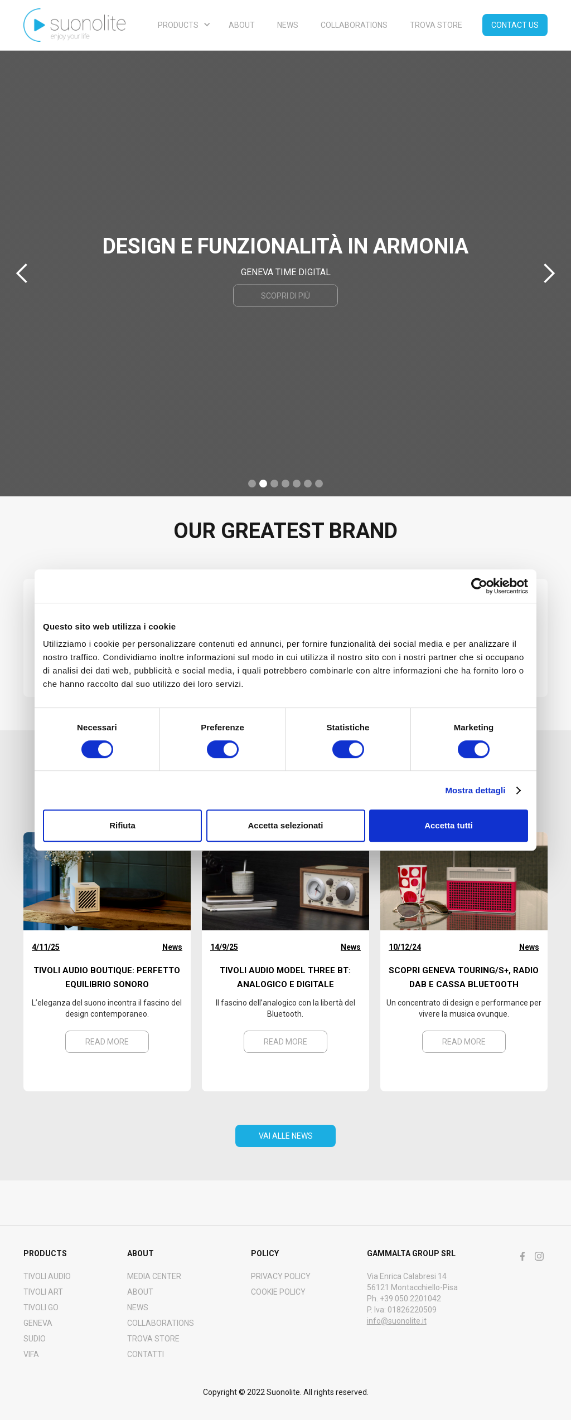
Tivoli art (43, 1291)
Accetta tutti (448, 825)
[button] (182, 25)
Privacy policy (281, 1276)
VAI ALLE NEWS (286, 1135)
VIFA (31, 1354)
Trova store (436, 25)
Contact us (515, 25)
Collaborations (354, 25)
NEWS (287, 25)
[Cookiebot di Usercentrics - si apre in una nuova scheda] (479, 586)
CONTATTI (145, 1354)
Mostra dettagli (475, 790)
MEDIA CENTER (154, 1276)
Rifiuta (122, 825)
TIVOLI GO (41, 1307)
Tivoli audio (47, 1276)
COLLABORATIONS (160, 1323)
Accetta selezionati (285, 825)
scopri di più (285, 295)
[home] (74, 25)
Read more (107, 1041)
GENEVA (37, 1323)
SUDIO (34, 1338)
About (242, 25)
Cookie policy (278, 1291)
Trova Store (153, 1338)
